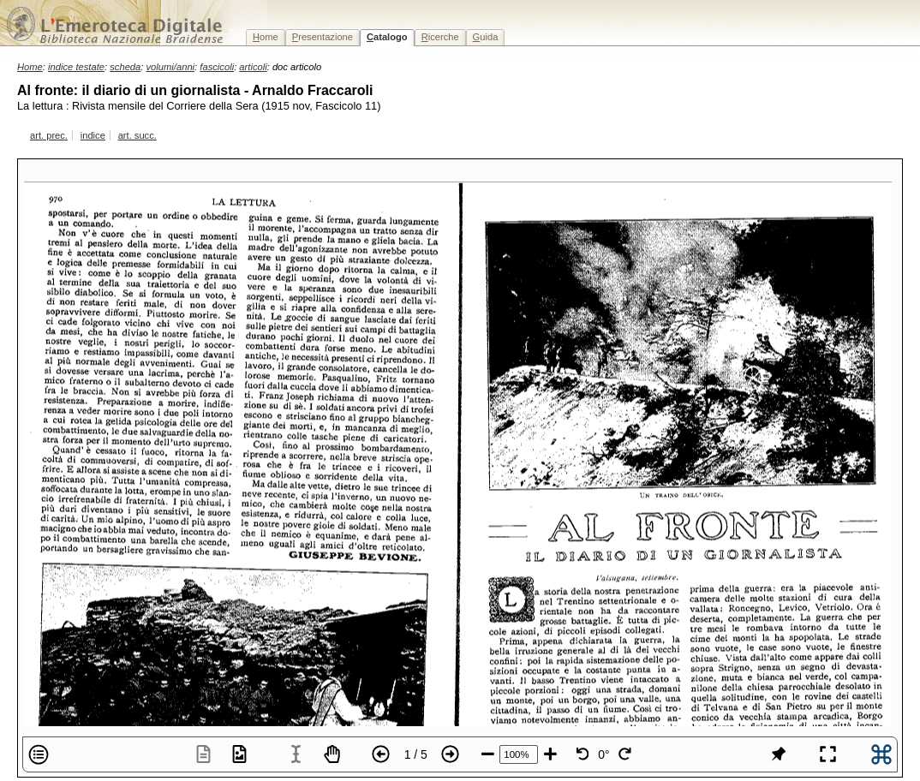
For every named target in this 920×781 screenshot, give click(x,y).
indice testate (76, 67)
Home (30, 67)
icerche (440, 37)
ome (265, 37)
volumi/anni (170, 67)
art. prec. (49, 135)
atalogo (387, 37)
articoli (252, 67)
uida (486, 37)
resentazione (322, 37)
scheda (125, 67)
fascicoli (217, 67)
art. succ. (137, 135)
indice (93, 135)
